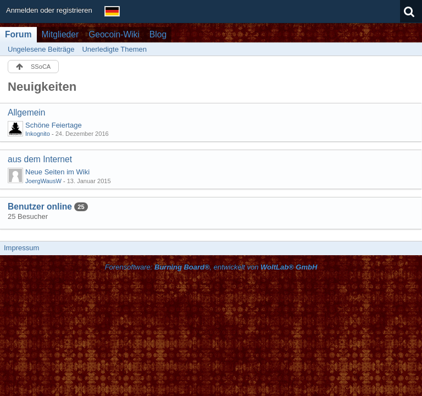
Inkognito (37, 133)
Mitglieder (60, 34)
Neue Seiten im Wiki (57, 172)
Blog (157, 34)
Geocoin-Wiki (114, 34)
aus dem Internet (40, 159)
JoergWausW (43, 181)
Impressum (21, 248)
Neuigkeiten (42, 87)
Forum (18, 34)
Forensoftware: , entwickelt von (211, 267)
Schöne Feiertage (53, 125)
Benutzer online (40, 206)
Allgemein (26, 112)
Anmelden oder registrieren (49, 10)
